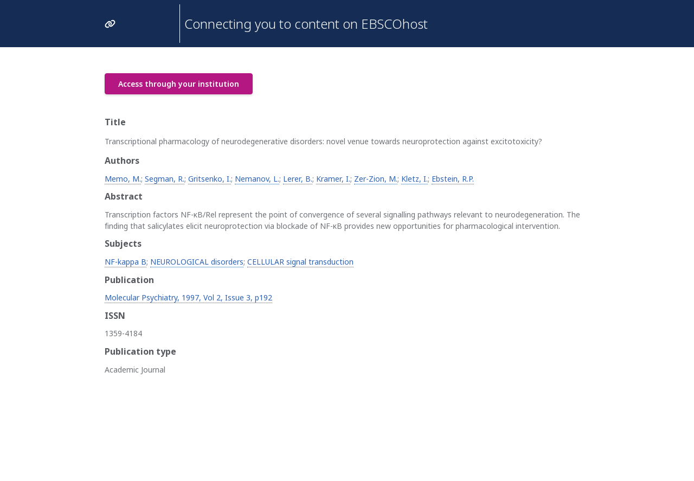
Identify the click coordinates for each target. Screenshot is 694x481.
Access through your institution (178, 84)
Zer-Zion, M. (375, 179)
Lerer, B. (297, 179)
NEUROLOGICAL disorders (196, 261)
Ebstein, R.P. (453, 179)
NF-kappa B (125, 261)
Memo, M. (123, 179)
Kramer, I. (333, 179)
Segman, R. (164, 179)
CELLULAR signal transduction (300, 261)
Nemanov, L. (257, 179)
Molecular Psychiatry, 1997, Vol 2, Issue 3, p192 (188, 297)
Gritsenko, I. (209, 179)
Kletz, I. (414, 179)
